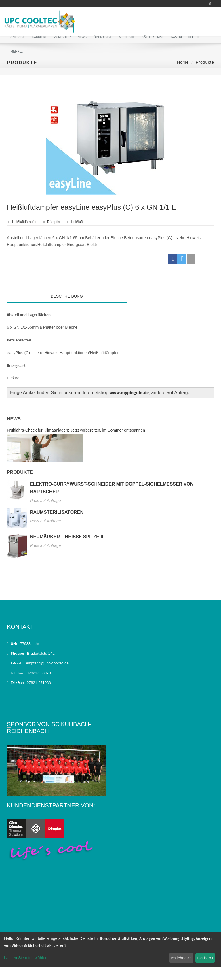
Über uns (102, 37)
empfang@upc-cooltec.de (47, 663)
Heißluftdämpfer (24, 222)
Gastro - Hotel (185, 37)
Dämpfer (53, 222)
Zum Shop (62, 37)
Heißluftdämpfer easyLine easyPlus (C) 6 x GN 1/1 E (91, 207)
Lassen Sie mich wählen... (27, 957)
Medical (126, 37)
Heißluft (77, 222)
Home (183, 62)
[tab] (170, 295)
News (82, 37)
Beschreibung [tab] (67, 296)
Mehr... (16, 51)
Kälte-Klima (152, 37)
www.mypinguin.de (129, 392)
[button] (172, 259)
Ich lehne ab (181, 957)
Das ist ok (205, 957)
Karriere (39, 37)
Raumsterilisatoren (56, 512)
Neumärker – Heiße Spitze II (66, 536)
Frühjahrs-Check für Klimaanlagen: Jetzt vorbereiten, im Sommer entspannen (76, 430)
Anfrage (17, 37)
